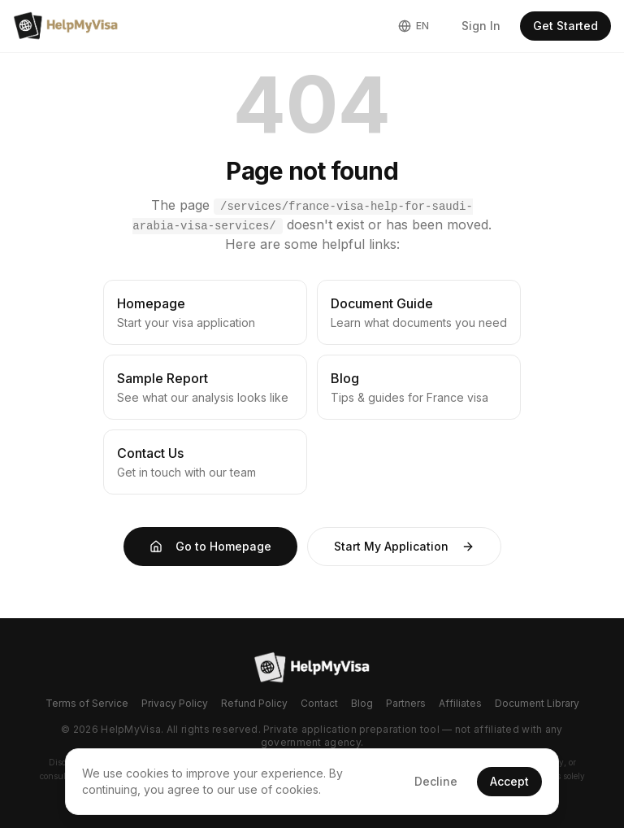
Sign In (481, 26)
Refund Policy (254, 703)
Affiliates (460, 703)
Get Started (565, 26)
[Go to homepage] (312, 668)
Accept (509, 781)
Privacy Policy (174, 703)
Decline (435, 781)
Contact (319, 703)
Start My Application (404, 546)
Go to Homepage (210, 546)
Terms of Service (87, 703)
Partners (406, 703)
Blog (362, 703)
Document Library (537, 703)
